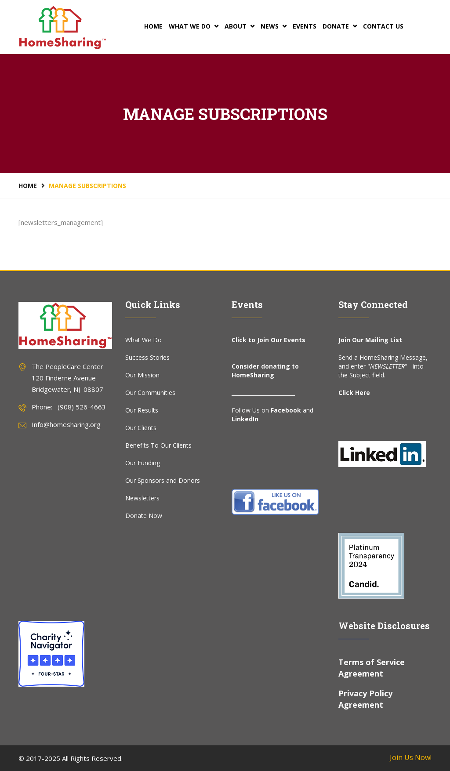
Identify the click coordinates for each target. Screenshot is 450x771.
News (274, 26)
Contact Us (383, 26)
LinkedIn (245, 419)
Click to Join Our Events (268, 340)
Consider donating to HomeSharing (265, 370)
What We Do (193, 26)
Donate (340, 26)
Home (153, 26)
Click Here (354, 392)
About (239, 26)
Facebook (286, 410)
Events (304, 26)
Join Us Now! (411, 757)
